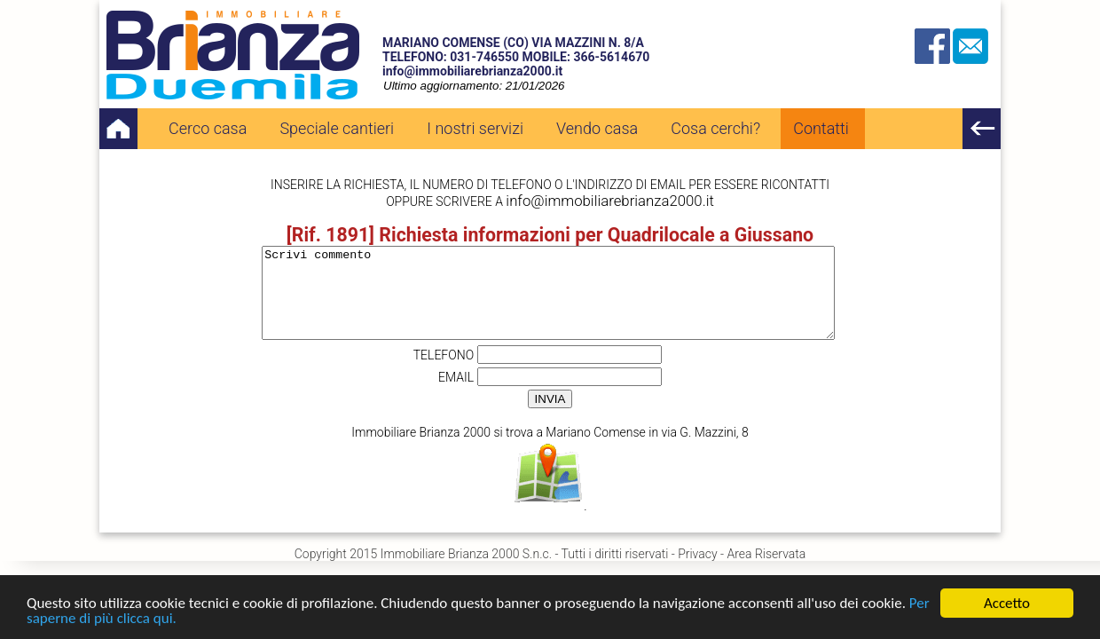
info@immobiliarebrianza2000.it (472, 71)
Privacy (697, 554)
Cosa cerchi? (715, 128)
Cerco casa (208, 128)
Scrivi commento (548, 293)
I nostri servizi (475, 128)
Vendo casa (597, 128)
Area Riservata (766, 554)
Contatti (821, 128)
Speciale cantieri (336, 128)
